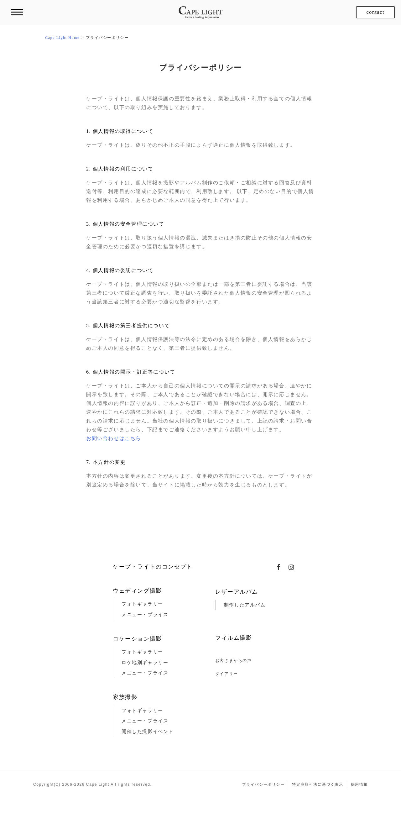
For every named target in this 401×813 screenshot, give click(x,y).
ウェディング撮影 (137, 591)
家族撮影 (125, 697)
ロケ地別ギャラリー (145, 662)
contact (375, 12)
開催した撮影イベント (148, 731)
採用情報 (359, 784)
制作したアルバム (245, 604)
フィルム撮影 (233, 638)
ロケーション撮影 (137, 639)
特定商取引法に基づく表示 (317, 784)
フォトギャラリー (142, 603)
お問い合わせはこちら (113, 438)
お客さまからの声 (233, 660)
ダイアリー (226, 673)
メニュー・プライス (145, 614)
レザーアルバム (236, 592)
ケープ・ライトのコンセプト (153, 567)
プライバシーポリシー (263, 784)
